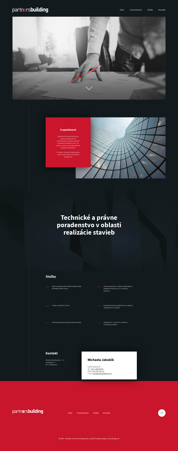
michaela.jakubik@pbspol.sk (102, 373)
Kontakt (161, 10)
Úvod (122, 10)
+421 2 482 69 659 (97, 369)
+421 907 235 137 (98, 371)
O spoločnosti (136, 10)
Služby (150, 10)
